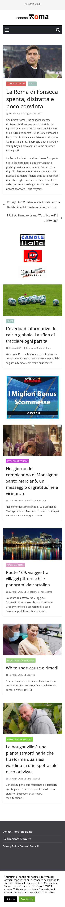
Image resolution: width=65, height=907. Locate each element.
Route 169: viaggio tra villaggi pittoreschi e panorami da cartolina (28, 578)
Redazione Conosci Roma (38, 348)
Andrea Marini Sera (36, 500)
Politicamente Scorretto (17, 839)
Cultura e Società (16, 84)
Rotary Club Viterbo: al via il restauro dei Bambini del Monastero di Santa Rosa (31, 204)
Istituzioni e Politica (17, 461)
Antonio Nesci (36, 113)
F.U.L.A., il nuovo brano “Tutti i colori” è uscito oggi (34, 218)
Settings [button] (10, 899)
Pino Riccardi (33, 778)
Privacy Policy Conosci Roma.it (21, 846)
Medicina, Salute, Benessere (20, 660)
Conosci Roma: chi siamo (17, 831)
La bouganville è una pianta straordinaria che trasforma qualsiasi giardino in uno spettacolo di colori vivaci (32, 759)
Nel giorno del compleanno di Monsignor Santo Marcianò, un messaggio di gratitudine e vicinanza (32, 481)
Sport (32, 84)
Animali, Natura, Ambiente (19, 739)
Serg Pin (31, 674)
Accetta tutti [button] (27, 899)
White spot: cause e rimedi (32, 668)
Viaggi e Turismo (15, 565)
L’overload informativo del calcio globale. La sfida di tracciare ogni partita (32, 335)
